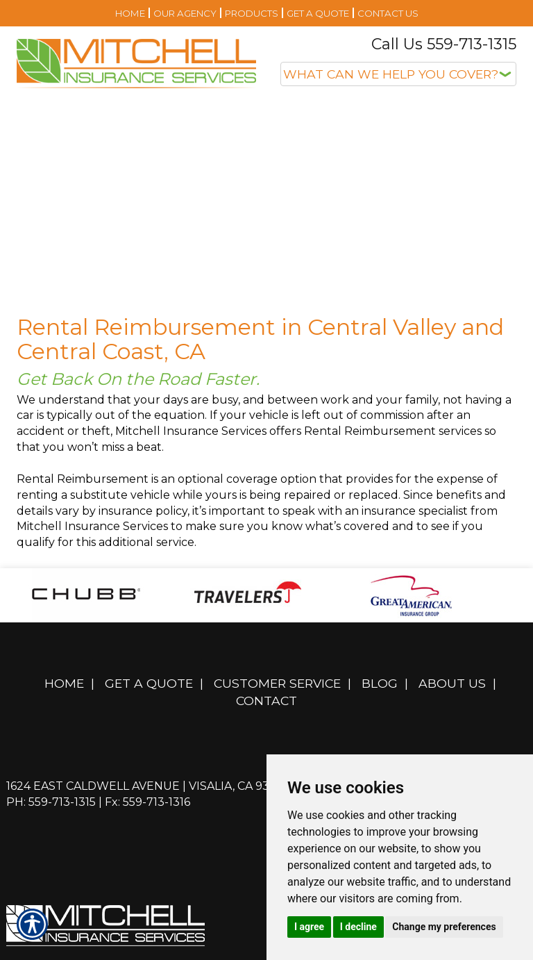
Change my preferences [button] (444, 926)
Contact (266, 700)
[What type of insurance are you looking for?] (398, 74)
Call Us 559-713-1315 (443, 44)
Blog (380, 683)
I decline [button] (358, 926)
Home (64, 683)
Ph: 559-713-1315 (51, 802)
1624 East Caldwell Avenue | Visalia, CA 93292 (148, 786)
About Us (452, 683)
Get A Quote (149, 683)
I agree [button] (309, 926)
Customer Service (277, 683)
